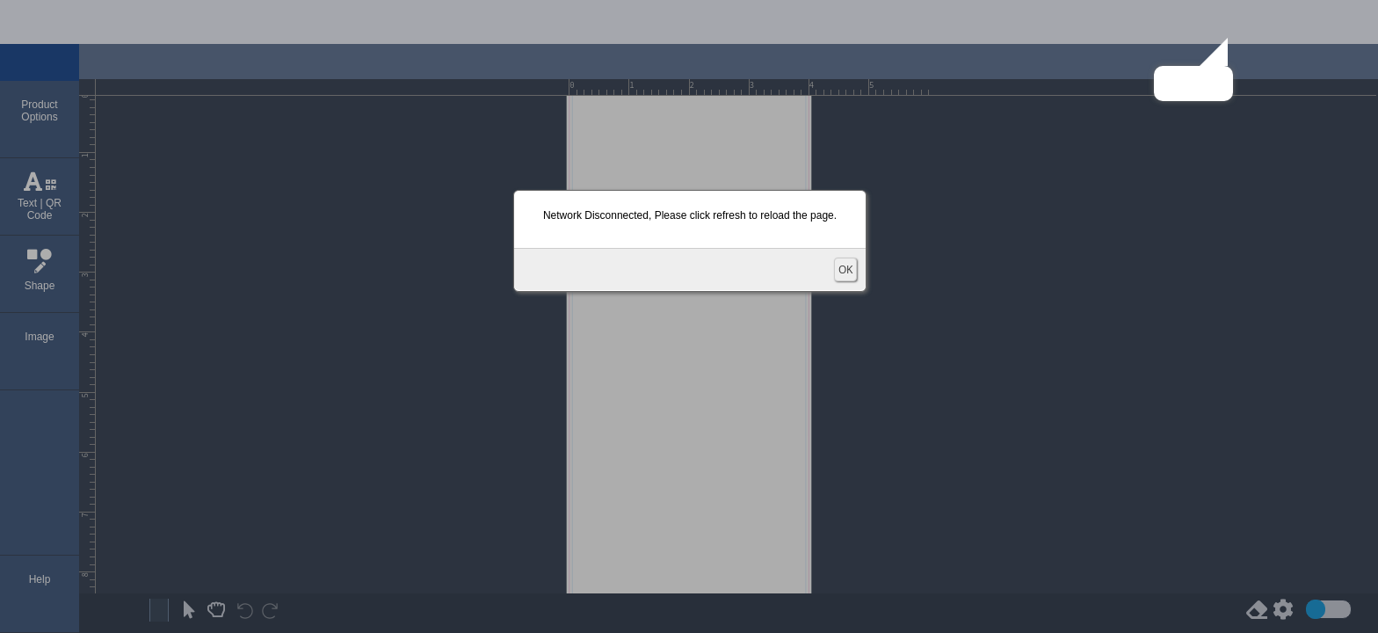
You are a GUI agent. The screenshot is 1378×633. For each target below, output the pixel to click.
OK (845, 269)
